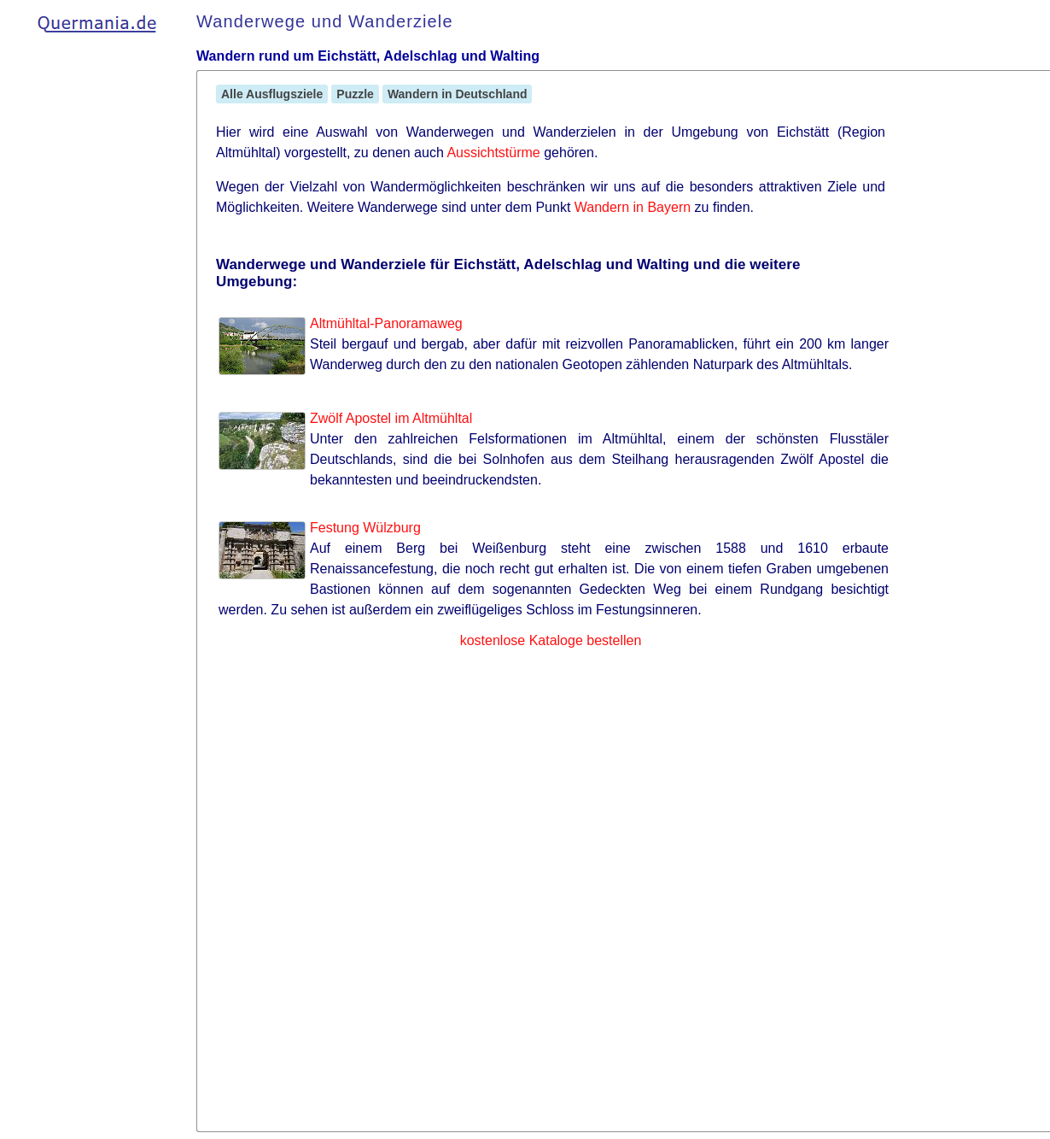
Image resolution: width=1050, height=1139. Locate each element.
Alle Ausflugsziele (272, 94)
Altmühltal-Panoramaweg (386, 323)
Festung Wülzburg (365, 527)
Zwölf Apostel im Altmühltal (391, 418)
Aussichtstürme (493, 152)
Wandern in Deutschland (458, 94)
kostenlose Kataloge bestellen (551, 640)
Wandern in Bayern (633, 207)
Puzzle (355, 94)
